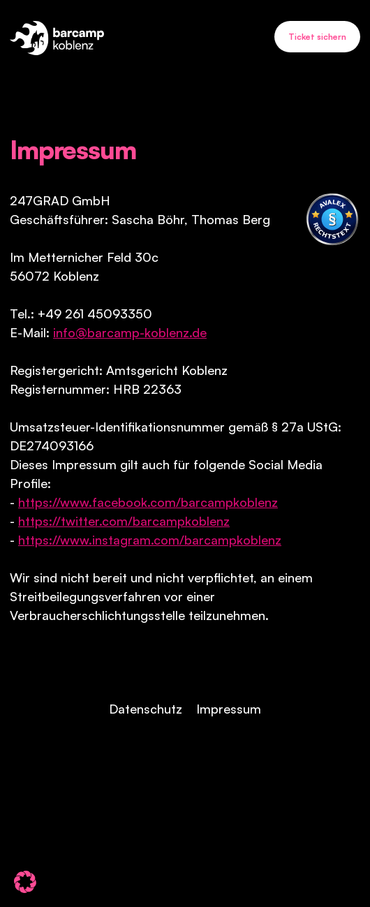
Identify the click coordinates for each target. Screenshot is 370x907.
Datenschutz (145, 708)
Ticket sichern (317, 36)
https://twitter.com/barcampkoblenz (124, 521)
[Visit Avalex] (332, 219)
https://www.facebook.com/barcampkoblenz (148, 502)
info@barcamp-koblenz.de (130, 332)
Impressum (228, 708)
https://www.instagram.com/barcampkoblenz (149, 539)
